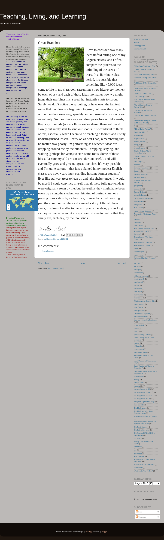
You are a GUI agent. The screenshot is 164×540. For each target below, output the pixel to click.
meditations (138, 298)
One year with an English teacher (145, 320)
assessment (138, 135)
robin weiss (138, 346)
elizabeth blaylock (140, 174)
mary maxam (138, 295)
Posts (139, 512)
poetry (136, 331)
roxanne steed (139, 349)
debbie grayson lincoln (142, 168)
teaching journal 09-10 (142, 389)
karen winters (138, 255)
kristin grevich (139, 279)
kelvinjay (89, 532)
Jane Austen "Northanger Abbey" (145, 214)
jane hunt (137, 219)
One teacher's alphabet (142, 313)
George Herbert (139, 192)
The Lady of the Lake (141, 430)
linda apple (138, 292)
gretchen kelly (139, 201)
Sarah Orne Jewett (140, 352)
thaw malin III (139, 405)
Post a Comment (48, 251)
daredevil (137, 165)
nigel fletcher (138, 307)
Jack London (138, 208)
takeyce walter (139, 383)
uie (135, 450)
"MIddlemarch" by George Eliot (145, 83)
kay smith (137, 266)
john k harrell (138, 226)
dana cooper (138, 161)
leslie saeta (138, 288)
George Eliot (138, 189)
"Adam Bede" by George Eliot (144, 66)
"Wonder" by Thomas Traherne (145, 115)
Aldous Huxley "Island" (142, 129)
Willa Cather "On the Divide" (144, 464)
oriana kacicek (139, 325)
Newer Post (43, 263)
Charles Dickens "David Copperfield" (142, 152)
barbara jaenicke (139, 142)
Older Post (121, 263)
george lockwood (140, 195)
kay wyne (137, 270)
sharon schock (139, 377)
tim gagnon (138, 438)
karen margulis (139, 252)
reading (136, 343)
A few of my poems (141, 39)
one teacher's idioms (141, 317)
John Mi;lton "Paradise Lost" (144, 229)
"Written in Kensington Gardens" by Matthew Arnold (145, 122)
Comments (141, 517)
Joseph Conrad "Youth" (142, 245)
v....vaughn (138, 453)
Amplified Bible (139, 132)
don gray (137, 171)
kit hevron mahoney (141, 276)
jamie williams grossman (142, 211)
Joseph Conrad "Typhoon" (143, 242)
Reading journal (139, 46)
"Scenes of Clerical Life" (142, 93)
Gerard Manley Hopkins (142, 198)
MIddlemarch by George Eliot (144, 301)
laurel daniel (138, 282)
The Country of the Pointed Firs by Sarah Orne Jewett (145, 423)
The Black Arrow (140, 408)
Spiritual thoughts (140, 49)
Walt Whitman (139, 456)
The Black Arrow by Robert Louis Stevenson (143, 412)
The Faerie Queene (140, 427)
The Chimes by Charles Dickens (145, 416)
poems (136, 328)
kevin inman (138, 273)
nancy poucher (139, 304)
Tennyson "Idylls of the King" (144, 402)
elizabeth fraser (139, 177)
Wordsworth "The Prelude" (143, 471)
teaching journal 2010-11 (59, 239)
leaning (136, 285)
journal (136, 249)
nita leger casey (139, 310)
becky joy (137, 145)
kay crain (137, 263)
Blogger (104, 532)
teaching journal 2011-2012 (143, 395)
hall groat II (138, 205)
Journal (136, 42)
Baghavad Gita (139, 139)
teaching (47, 239)
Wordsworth (138, 468)
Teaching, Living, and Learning (43, 16)
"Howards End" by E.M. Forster (145, 78)
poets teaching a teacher (142, 335)
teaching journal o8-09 (142, 398)
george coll (138, 186)
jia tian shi (137, 222)
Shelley (136, 380)
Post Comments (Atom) (55, 268)
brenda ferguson (139, 148)
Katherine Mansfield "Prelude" (145, 258)
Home (83, 263)
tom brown (138, 447)
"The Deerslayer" (140, 96)
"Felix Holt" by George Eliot (144, 75)
